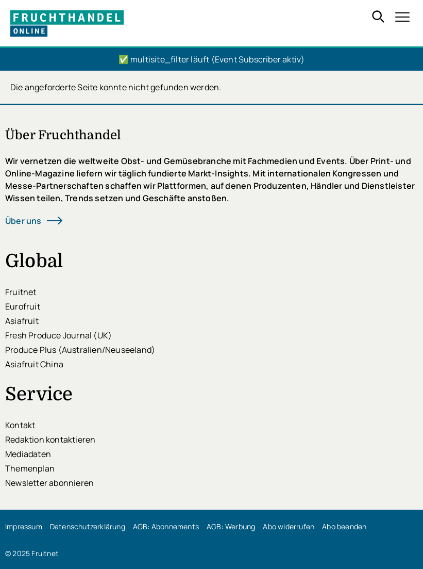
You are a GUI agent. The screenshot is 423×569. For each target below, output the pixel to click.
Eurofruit (22, 306)
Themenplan (30, 468)
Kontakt (20, 425)
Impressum (23, 526)
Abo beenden (344, 526)
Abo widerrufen (288, 526)
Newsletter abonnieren (49, 483)
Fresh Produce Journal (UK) (58, 335)
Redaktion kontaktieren (50, 439)
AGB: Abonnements (166, 526)
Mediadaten (28, 454)
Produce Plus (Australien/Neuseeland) (80, 349)
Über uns (23, 220)
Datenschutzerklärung (87, 526)
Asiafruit (22, 321)
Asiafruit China (34, 364)
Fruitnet (21, 292)
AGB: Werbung (231, 526)
